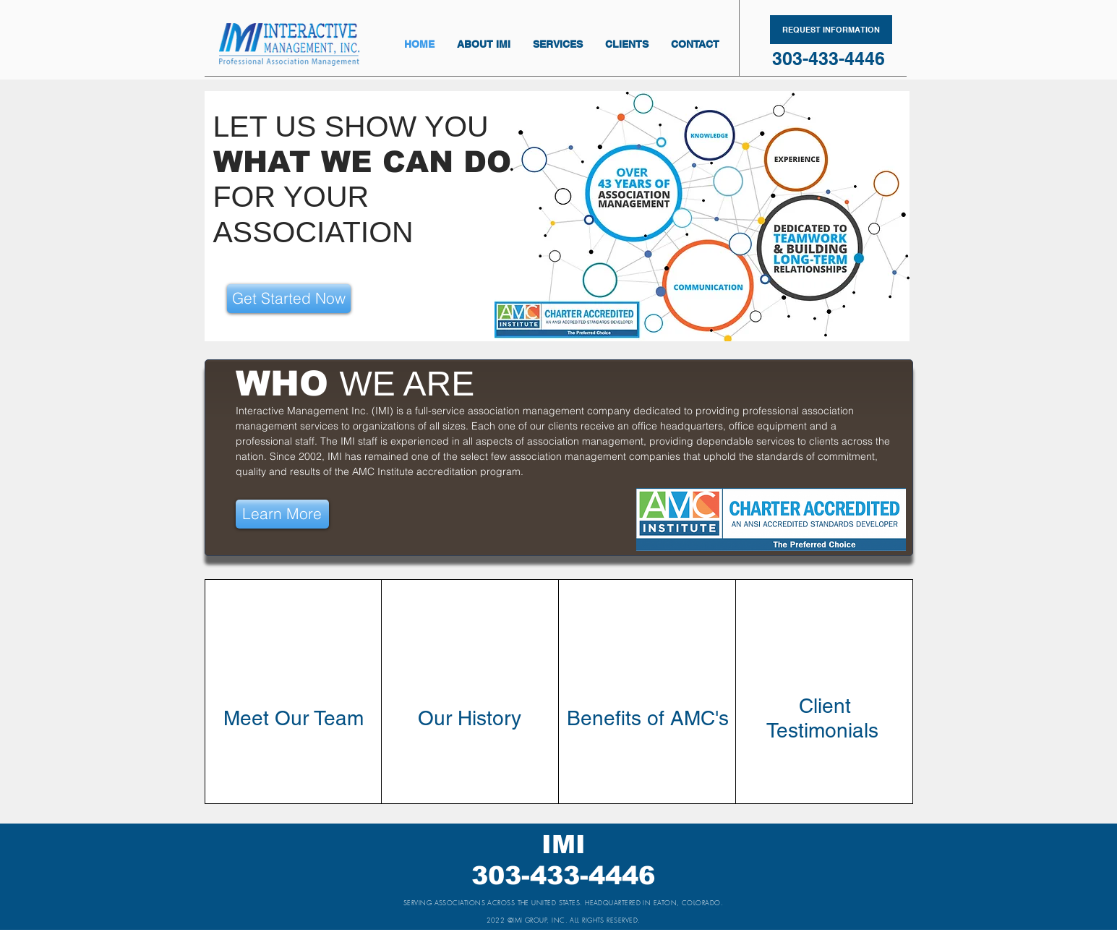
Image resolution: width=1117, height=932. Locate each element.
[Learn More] (282, 514)
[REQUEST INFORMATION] (831, 29)
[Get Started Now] (289, 298)
